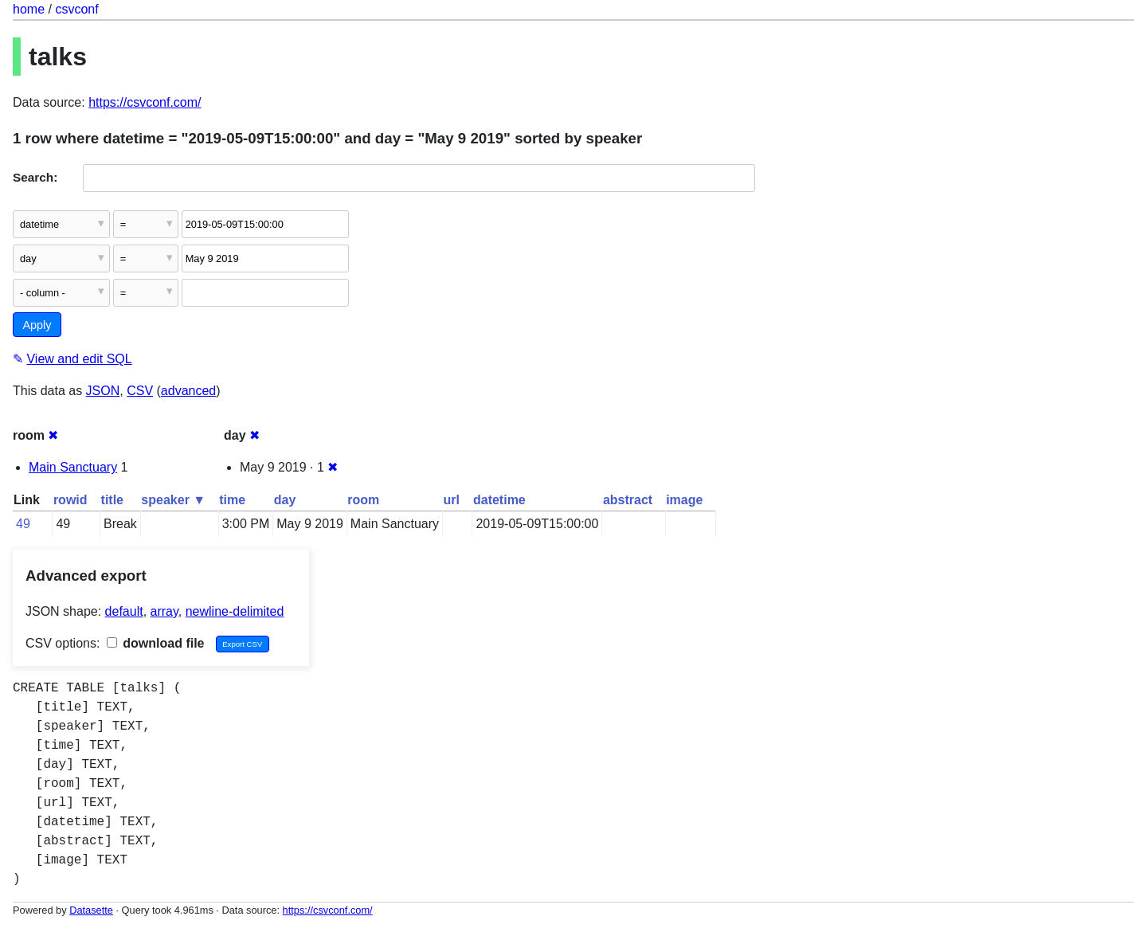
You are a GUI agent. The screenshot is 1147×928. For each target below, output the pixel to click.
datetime (499, 500)
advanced (188, 390)
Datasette (91, 910)
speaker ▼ (173, 500)
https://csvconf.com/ (144, 102)
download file (156, 643)
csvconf (76, 9)
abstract (627, 500)
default (124, 611)
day (285, 500)
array (164, 611)
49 (23, 524)
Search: (35, 177)
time (232, 500)
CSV (140, 390)
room (363, 500)
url (452, 500)
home (29, 9)
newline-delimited (235, 611)
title (112, 500)
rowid (70, 500)
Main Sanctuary (73, 467)
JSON (103, 390)
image (684, 500)
